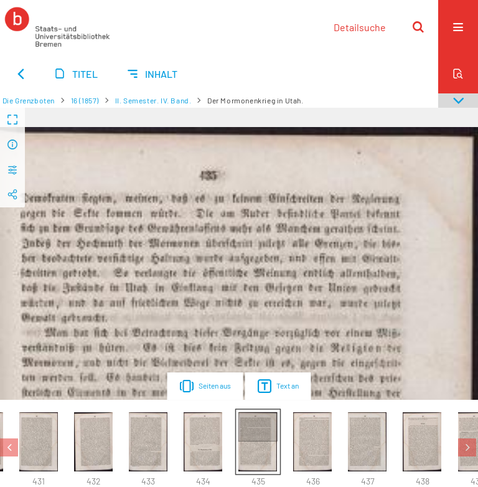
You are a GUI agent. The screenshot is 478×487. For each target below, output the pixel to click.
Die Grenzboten (28, 100)
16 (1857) (85, 100)
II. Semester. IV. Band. (153, 100)
